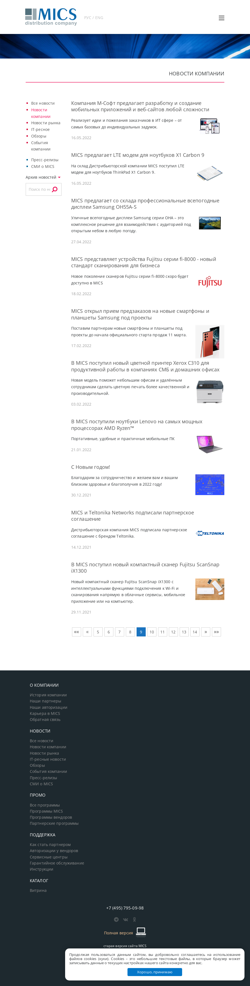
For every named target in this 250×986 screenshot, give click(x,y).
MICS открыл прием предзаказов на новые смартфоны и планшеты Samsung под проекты (140, 314)
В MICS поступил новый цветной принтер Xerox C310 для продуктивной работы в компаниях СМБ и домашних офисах (145, 365)
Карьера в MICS (45, 713)
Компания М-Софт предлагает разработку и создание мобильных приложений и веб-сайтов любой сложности (140, 106)
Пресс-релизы (44, 159)
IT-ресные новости (48, 759)
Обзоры (38, 136)
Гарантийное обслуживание (57, 863)
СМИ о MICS (42, 166)
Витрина (38, 890)
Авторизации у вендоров (54, 850)
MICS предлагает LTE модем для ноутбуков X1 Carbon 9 (137, 155)
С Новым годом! (90, 467)
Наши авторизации (48, 707)
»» (216, 631)
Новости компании (48, 746)
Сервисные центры (49, 857)
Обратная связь (45, 719)
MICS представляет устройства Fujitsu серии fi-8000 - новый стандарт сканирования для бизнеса (143, 262)
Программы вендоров (51, 817)
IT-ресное (40, 129)
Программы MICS (46, 811)
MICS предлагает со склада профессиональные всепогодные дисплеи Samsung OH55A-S (145, 203)
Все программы (45, 805)
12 (173, 632)
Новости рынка (46, 122)
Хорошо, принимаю (154, 971)
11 (162, 632)
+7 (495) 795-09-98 (125, 908)
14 (195, 632)
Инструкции (41, 869)
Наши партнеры (46, 701)
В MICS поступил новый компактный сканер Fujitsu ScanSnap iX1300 (145, 567)
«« (76, 631)
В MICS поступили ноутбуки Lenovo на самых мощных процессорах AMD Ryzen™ (137, 424)
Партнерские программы (54, 823)
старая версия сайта (125, 945)
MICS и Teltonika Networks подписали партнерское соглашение (132, 515)
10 (152, 632)
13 (184, 632)
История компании (48, 694)
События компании (48, 771)
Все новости (43, 103)
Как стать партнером (50, 844)
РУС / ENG (93, 17)
